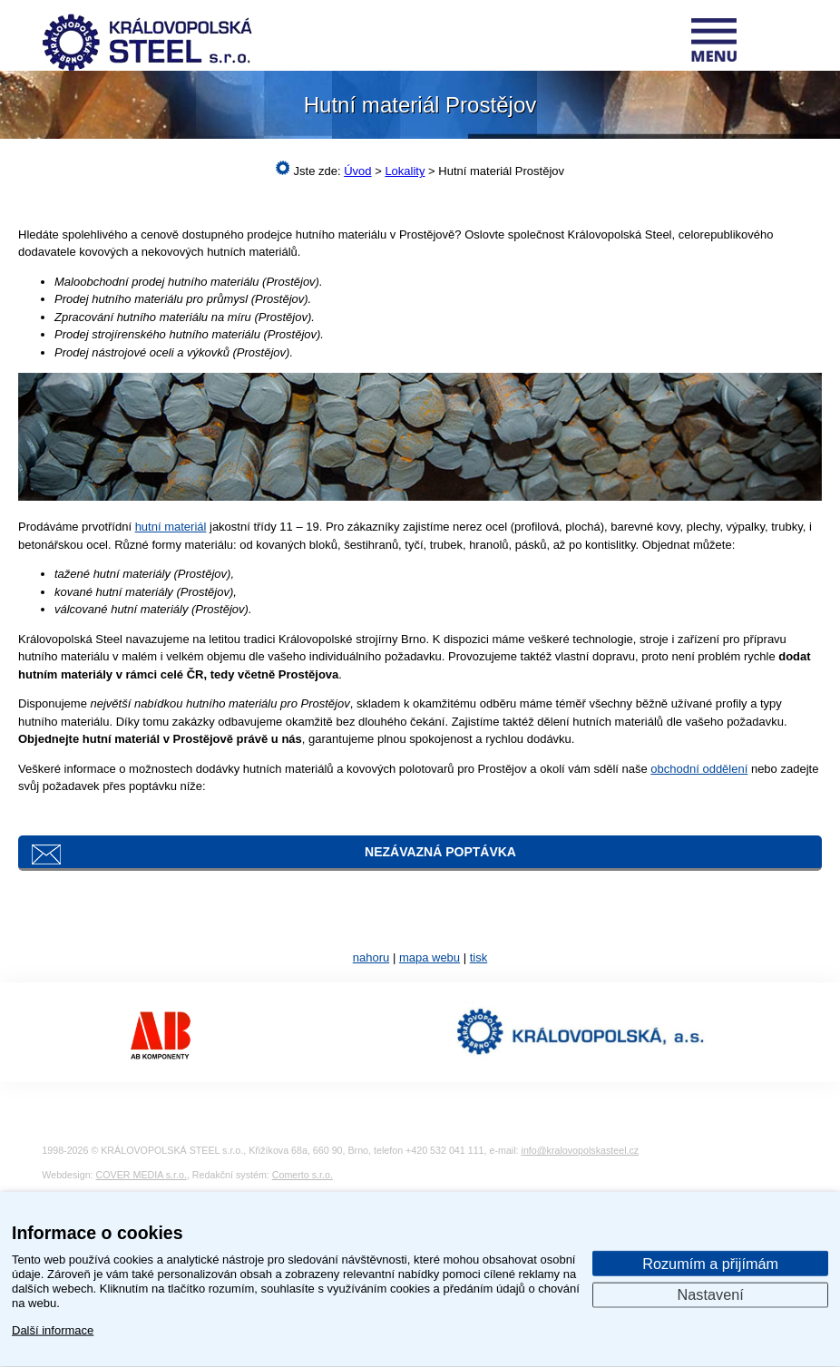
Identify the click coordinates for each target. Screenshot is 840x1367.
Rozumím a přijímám (710, 1263)
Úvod (357, 171)
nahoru (371, 957)
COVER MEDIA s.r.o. (141, 1174)
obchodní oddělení (698, 769)
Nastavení (711, 1294)
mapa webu (429, 957)
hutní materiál (171, 526)
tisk (479, 957)
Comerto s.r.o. (302, 1174)
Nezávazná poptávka (440, 852)
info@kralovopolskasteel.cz (581, 1150)
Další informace (52, 1329)
